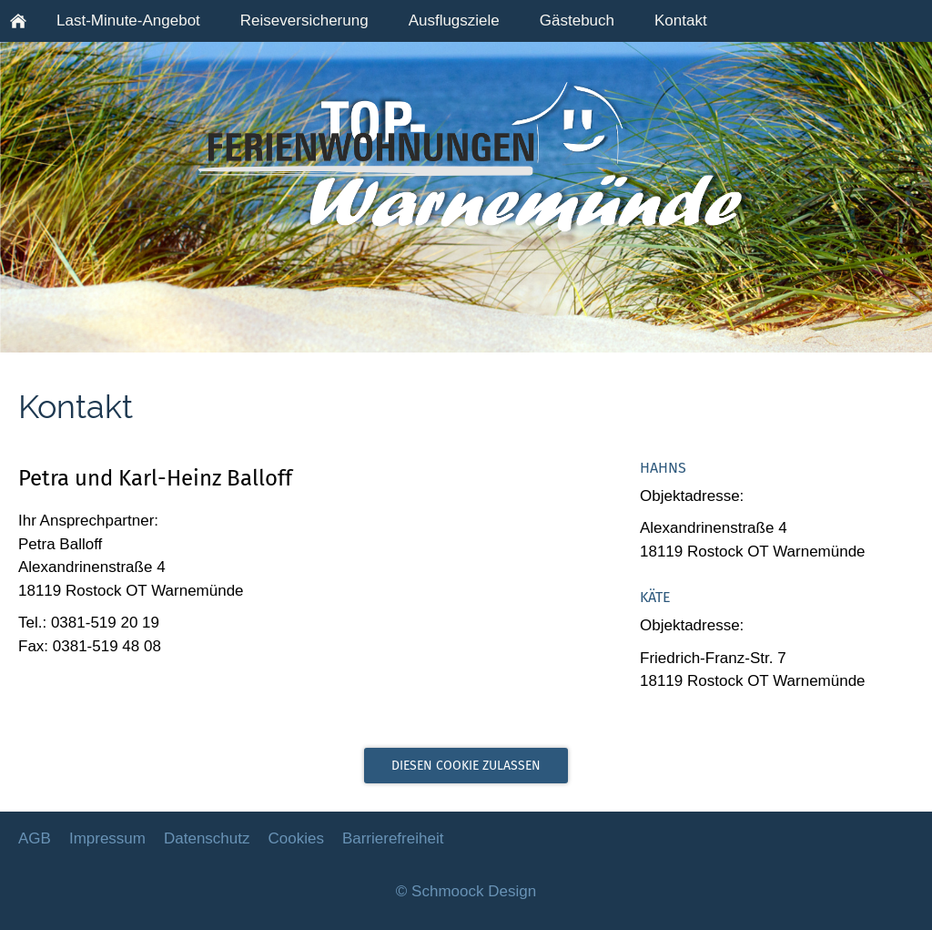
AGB (34, 838)
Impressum (107, 838)
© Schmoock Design (466, 891)
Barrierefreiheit (393, 838)
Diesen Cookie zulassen (466, 765)
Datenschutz (207, 838)
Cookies (295, 838)
